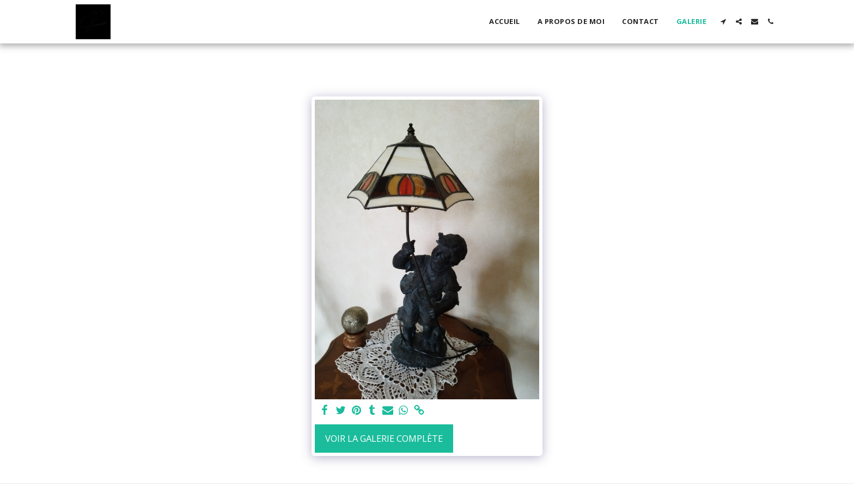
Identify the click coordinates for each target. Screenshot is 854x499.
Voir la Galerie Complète (384, 438)
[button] (723, 21)
